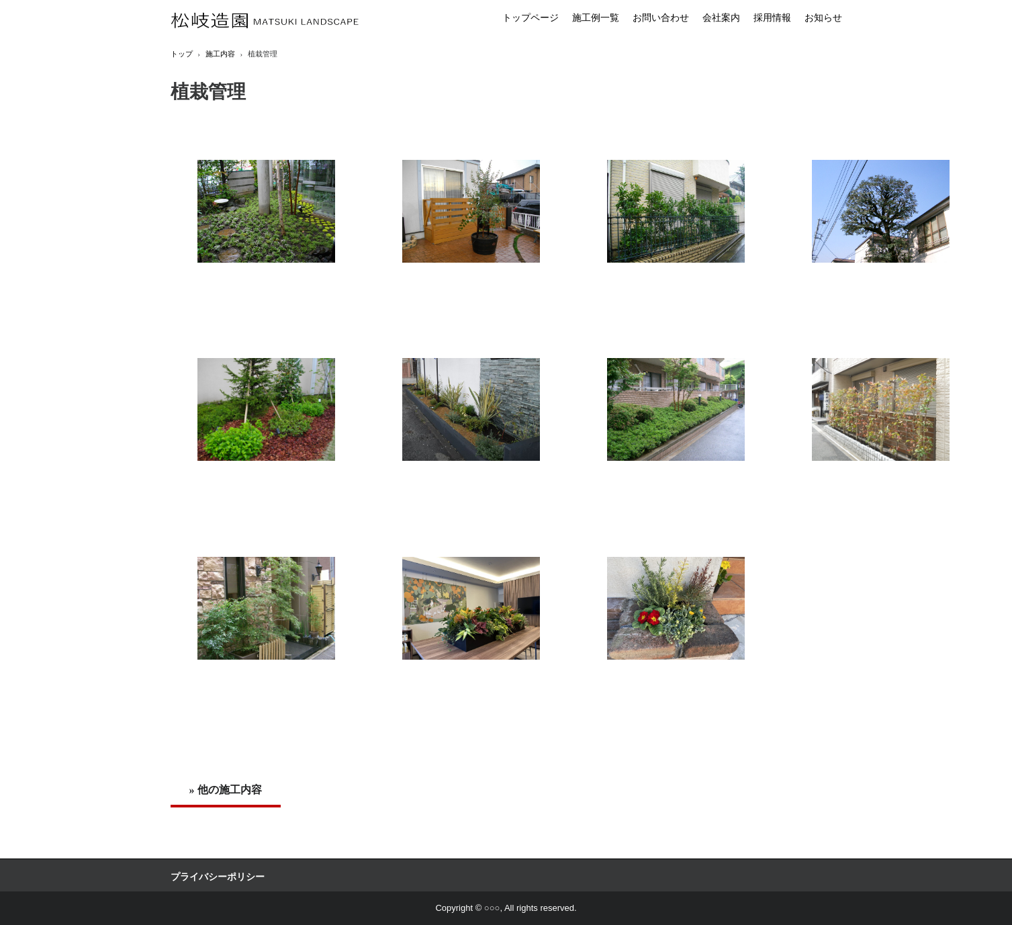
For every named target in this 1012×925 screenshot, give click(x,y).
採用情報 (772, 18)
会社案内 (721, 18)
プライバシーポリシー (218, 877)
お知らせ (823, 18)
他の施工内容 (229, 789)
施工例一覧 (595, 18)
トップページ (530, 18)
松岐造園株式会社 (265, 20)
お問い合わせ (661, 18)
